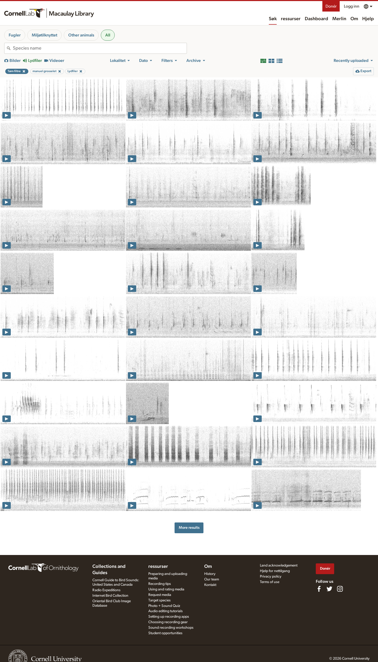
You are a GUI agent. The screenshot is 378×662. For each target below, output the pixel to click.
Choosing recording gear (168, 622)
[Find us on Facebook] (319, 589)
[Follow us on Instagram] (340, 589)
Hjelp (368, 19)
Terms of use (269, 582)
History (210, 574)
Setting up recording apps (168, 616)
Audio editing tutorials (165, 611)
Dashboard (316, 19)
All (107, 35)
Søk (273, 19)
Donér (331, 6)
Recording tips (159, 584)
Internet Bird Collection (110, 595)
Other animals (81, 35)
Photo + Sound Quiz (164, 606)
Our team (211, 579)
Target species (159, 600)
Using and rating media (166, 589)
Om (354, 19)
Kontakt (210, 585)
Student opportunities (165, 633)
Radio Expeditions (106, 590)
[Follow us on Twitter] (329, 589)
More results (189, 528)
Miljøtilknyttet (44, 35)
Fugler (15, 35)
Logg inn (351, 6)
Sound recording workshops (170, 627)
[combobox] (100, 48)
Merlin (339, 19)
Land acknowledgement (278, 565)
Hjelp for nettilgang (275, 571)
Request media (159, 595)
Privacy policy (270, 576)
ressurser (291, 19)
